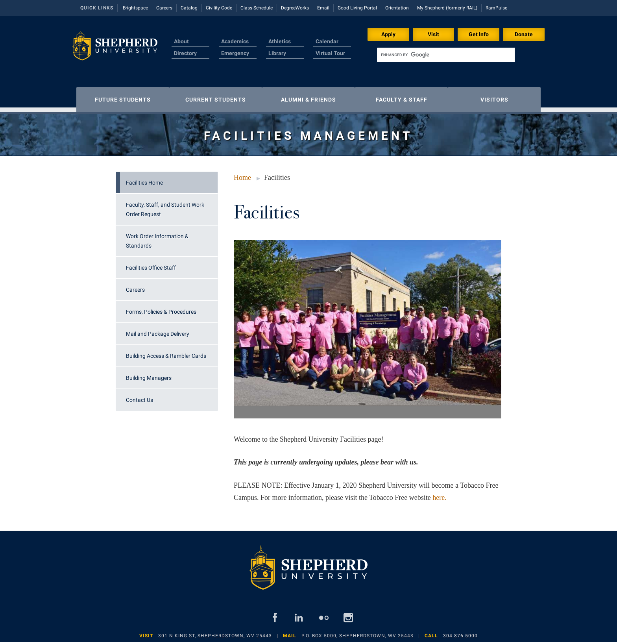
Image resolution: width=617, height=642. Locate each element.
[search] (446, 55)
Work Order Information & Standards (157, 237)
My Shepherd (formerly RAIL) (447, 8)
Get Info (479, 34)
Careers (164, 8)
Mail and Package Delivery (157, 330)
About (181, 41)
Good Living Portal (357, 8)
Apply (388, 34)
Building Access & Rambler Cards (166, 352)
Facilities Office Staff (151, 264)
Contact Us (139, 396)
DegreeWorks (295, 8)
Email (323, 8)
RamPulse (496, 8)
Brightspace (135, 8)
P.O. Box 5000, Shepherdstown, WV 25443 (357, 632)
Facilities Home (144, 179)
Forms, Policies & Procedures (161, 308)
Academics (235, 41)
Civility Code (219, 8)
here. (439, 494)
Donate (524, 34)
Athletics (279, 41)
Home (242, 174)
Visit (433, 34)
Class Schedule (256, 8)
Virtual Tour (330, 53)
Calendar (327, 41)
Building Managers (149, 374)
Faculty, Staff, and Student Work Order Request (165, 205)
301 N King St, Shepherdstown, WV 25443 (215, 632)
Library (277, 53)
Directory (185, 53)
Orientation (397, 8)
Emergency (235, 53)
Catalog (189, 8)
